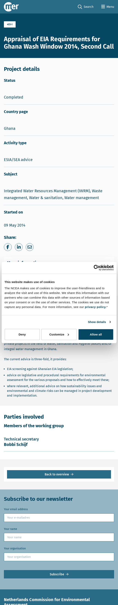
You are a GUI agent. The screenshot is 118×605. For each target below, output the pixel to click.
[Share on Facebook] (8, 247)
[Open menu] (107, 6)
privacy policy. (95, 306)
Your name (10, 529)
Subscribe (57, 574)
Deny (22, 334)
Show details (97, 322)
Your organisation (15, 548)
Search (85, 7)
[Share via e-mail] (30, 247)
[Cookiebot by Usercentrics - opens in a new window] (96, 268)
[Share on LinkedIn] (19, 247)
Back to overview (57, 474)
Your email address (16, 509)
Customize (59, 334)
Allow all (96, 334)
